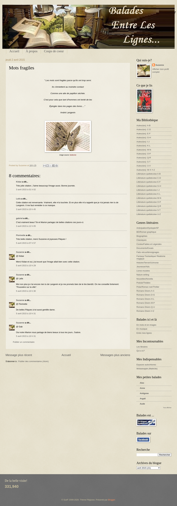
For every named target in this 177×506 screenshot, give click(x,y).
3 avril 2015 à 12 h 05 (26, 226)
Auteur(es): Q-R (143, 157)
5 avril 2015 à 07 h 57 (26, 243)
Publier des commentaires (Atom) (33, 361)
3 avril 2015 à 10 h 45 (26, 209)
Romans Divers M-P (145, 303)
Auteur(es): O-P (143, 154)
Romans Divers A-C (145, 291)
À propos (31, 51)
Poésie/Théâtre (143, 283)
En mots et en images (146, 325)
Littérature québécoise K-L (148, 194)
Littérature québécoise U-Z (148, 214)
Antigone (144, 393)
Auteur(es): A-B (143, 125)
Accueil (14, 51)
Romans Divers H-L (145, 299)
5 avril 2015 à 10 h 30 (26, 291)
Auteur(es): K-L (143, 145)
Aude (142, 404)
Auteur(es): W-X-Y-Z (145, 170)
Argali (143, 398)
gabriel (19, 218)
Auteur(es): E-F (143, 133)
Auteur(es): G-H (143, 137)
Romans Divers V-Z (145, 311)
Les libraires (141, 347)
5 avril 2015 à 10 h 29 (26, 265)
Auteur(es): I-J (143, 141)
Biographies (141, 236)
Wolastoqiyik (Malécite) (146, 368)
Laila (18, 198)
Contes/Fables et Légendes (148, 244)
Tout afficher (167, 407)
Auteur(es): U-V (143, 166)
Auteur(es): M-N (143, 150)
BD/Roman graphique (146, 232)
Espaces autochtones (146, 364)
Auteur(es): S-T (143, 162)
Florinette (20, 235)
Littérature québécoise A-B (148, 174)
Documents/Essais (144, 248)
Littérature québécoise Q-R (148, 206)
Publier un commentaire (23, 342)
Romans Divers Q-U (145, 307)
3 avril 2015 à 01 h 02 (26, 189)
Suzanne (20, 252)
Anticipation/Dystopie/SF (147, 228)
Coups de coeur (54, 51)
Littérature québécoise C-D (148, 178)
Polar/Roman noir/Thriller (147, 287)
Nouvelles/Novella (144, 279)
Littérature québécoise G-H (148, 186)
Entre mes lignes (144, 333)
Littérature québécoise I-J (148, 190)
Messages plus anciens (115, 355)
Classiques (141, 240)
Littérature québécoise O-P (148, 202)
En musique (141, 329)
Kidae (19, 182)
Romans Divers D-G (145, 295)
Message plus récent (19, 355)
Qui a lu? (140, 351)
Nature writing (142, 275)
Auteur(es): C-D (143, 129)
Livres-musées (143, 271)
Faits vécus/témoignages (147, 252)
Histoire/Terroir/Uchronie (147, 262)
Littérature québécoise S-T (148, 210)
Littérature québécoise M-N (148, 198)
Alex (142, 383)
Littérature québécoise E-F (148, 182)
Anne (142, 388)
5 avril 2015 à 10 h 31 (26, 313)
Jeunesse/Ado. (143, 266)
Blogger (111, 500)
